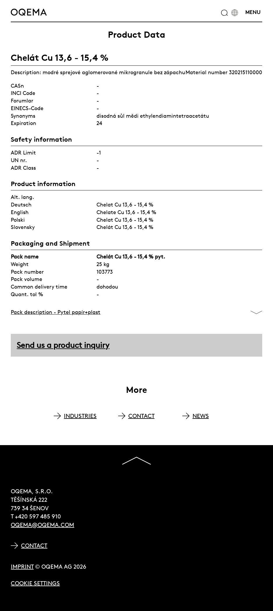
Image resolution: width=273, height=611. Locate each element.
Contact (34, 545)
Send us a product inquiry (63, 345)
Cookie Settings (35, 583)
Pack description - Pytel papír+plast (55, 312)
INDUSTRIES (80, 415)
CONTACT (141, 415)
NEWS (200, 415)
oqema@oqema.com (42, 524)
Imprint (22, 566)
